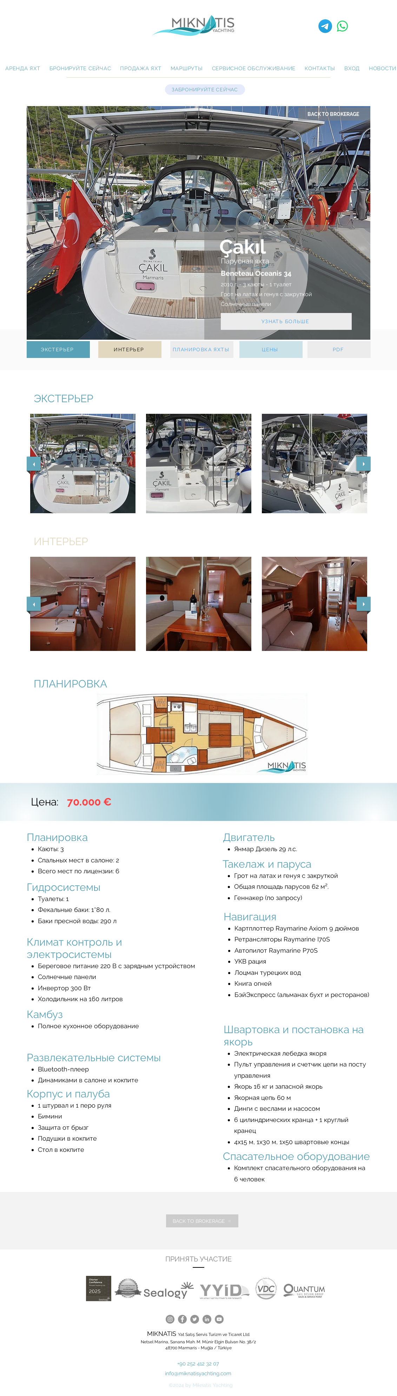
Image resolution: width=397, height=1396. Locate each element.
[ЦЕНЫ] (271, 349)
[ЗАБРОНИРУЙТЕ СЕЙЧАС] (205, 89)
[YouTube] (219, 1319)
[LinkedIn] (207, 1319)
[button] (82, 463)
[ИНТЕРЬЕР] (129, 349)
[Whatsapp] (342, 26)
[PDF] (339, 349)
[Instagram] (170, 1319)
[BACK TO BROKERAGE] (334, 113)
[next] (364, 464)
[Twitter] (194, 1319)
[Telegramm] (325, 26)
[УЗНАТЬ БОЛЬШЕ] (286, 321)
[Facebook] (182, 1319)
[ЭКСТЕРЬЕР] (58, 349)
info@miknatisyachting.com (198, 1373)
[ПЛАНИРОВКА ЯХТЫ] (201, 349)
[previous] (34, 464)
